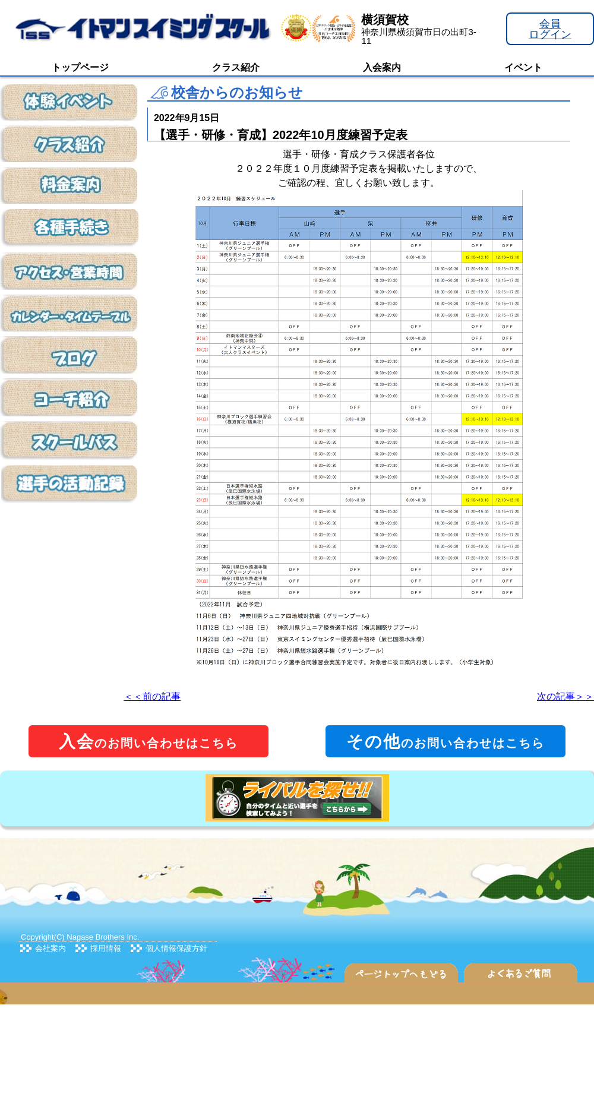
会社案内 (50, 948)
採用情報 (105, 948)
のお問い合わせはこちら (148, 741)
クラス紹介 (236, 67)
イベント (523, 67)
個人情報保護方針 (176, 948)
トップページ (80, 67)
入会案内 (382, 67)
